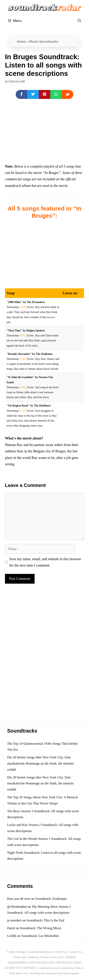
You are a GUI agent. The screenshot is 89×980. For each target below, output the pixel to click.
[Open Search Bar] (79, 21)
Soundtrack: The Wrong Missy (40, 928)
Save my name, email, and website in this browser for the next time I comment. (45, 562)
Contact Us (74, 951)
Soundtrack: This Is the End (45, 920)
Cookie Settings (16, 951)
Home (21, 41)
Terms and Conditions (26, 957)
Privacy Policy (49, 957)
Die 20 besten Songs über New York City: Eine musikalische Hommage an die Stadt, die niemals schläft (40, 763)
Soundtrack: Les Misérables (40, 936)
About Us (61, 951)
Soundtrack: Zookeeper (51, 899)
